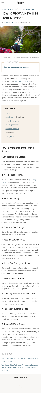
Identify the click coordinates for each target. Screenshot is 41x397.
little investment (21, 81)
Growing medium (12, 129)
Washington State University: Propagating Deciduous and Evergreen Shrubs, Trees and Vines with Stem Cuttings (20, 367)
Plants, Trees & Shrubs (26, 9)
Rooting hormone (12, 125)
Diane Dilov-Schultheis (10, 22)
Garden (4, 9)
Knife (8, 113)
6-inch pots (14, 121)
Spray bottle (10, 137)
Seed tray (9, 117)
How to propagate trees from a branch (16, 67)
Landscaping (12, 9)
